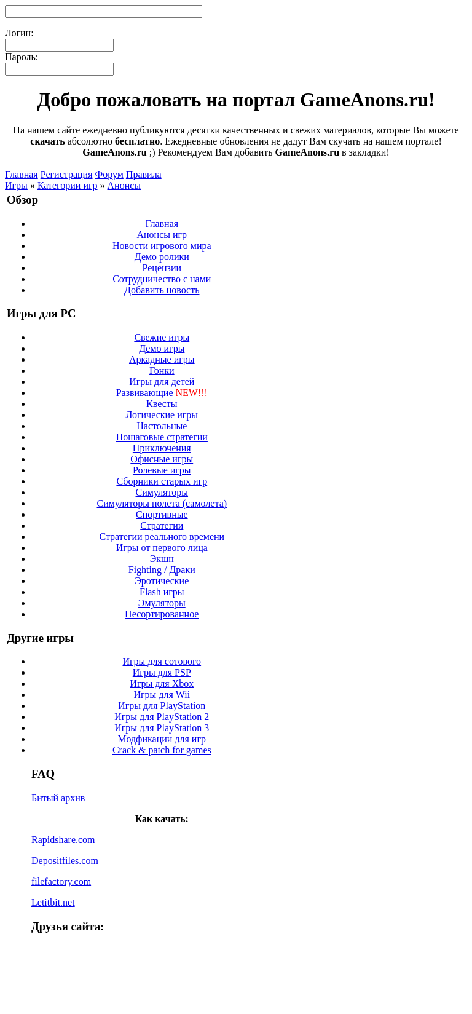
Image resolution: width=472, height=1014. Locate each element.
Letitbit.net (53, 902)
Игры (16, 185)
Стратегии (161, 525)
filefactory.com (61, 881)
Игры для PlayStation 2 (161, 716)
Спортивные (162, 514)
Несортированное (162, 614)
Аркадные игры (162, 359)
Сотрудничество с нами (161, 279)
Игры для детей (161, 381)
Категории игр (67, 185)
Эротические (162, 581)
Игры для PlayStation (161, 705)
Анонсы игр (161, 234)
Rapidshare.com (63, 839)
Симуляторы (162, 492)
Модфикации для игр (162, 739)
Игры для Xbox (162, 683)
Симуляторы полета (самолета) (161, 503)
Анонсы (124, 185)
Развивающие (162, 392)
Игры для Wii (161, 694)
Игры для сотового (161, 661)
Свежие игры (161, 337)
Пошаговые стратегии (162, 437)
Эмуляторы (162, 603)
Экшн (162, 558)
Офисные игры (161, 459)
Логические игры (162, 415)
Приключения (162, 448)
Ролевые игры (162, 470)
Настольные (161, 426)
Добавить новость (161, 290)
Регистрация (67, 174)
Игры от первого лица (162, 547)
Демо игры (161, 348)
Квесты (161, 403)
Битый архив (58, 798)
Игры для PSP (162, 672)
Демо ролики (162, 257)
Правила (144, 174)
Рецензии (162, 268)
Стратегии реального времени (161, 536)
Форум (109, 174)
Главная (21, 174)
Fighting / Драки (161, 569)
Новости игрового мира (161, 245)
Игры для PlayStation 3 (161, 728)
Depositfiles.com (64, 860)
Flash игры (162, 592)
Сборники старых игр (161, 481)
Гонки (162, 370)
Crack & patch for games (161, 750)
